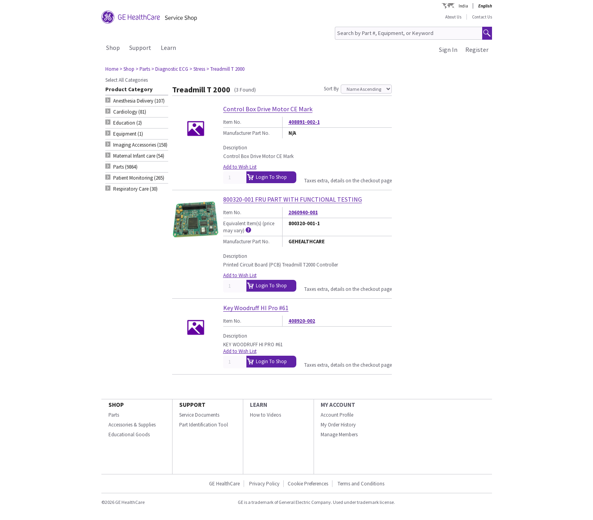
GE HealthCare (224, 483)
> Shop (126, 69)
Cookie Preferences (308, 483)
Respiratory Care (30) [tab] (135, 189)
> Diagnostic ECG (169, 69)
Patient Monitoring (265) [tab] (138, 178)
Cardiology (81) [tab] (129, 111)
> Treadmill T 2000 (225, 69)
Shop (113, 47)
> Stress (197, 69)
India (463, 6)
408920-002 (301, 321)
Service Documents (199, 415)
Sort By (331, 88)
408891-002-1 (304, 122)
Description (235, 147)
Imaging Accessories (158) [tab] (140, 144)
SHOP (116, 404)
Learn (168, 47)
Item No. (232, 122)
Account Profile (337, 415)
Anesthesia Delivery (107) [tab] (139, 100)
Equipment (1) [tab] (128, 133)
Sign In (448, 49)
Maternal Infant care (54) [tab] (138, 156)
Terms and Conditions (361, 483)
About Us (453, 17)
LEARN (258, 404)
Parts (113, 415)
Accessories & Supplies (132, 424)
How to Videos (265, 415)
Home (111, 69)
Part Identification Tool (203, 424)
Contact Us (482, 17)
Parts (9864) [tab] (125, 167)
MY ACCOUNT (338, 404)
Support (140, 47)
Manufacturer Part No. (246, 133)
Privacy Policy (264, 483)
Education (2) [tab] (127, 122)
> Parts (143, 69)
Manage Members (339, 434)
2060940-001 (303, 212)
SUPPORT (192, 404)
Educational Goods (129, 434)
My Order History (338, 424)
